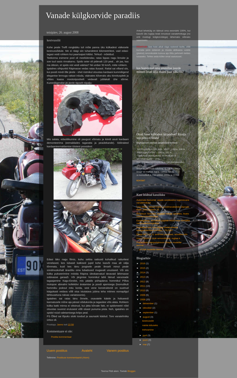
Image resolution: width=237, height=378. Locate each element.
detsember (149, 303)
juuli (145, 335)
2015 (143, 268)
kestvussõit (148, 321)
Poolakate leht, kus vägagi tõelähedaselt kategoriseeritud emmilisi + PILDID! (157, 228)
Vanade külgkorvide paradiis (93, 15)
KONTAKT (141, 180)
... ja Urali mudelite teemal (150, 249)
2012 (143, 281)
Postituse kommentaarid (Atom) (73, 357)
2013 (143, 277)
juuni (145, 340)
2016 (143, 263)
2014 (143, 272)
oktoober (147, 308)
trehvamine (148, 329)
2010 (143, 290)
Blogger (131, 371)
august (146, 317)
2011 (143, 286)
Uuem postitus (57, 350)
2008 (143, 299)
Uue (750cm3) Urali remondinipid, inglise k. (159, 238)
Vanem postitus (118, 350)
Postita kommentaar (61, 337)
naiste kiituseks (150, 325)
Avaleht (87, 350)
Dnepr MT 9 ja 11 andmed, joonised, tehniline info (162, 234)
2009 (143, 295)
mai (145, 344)
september (149, 312)
